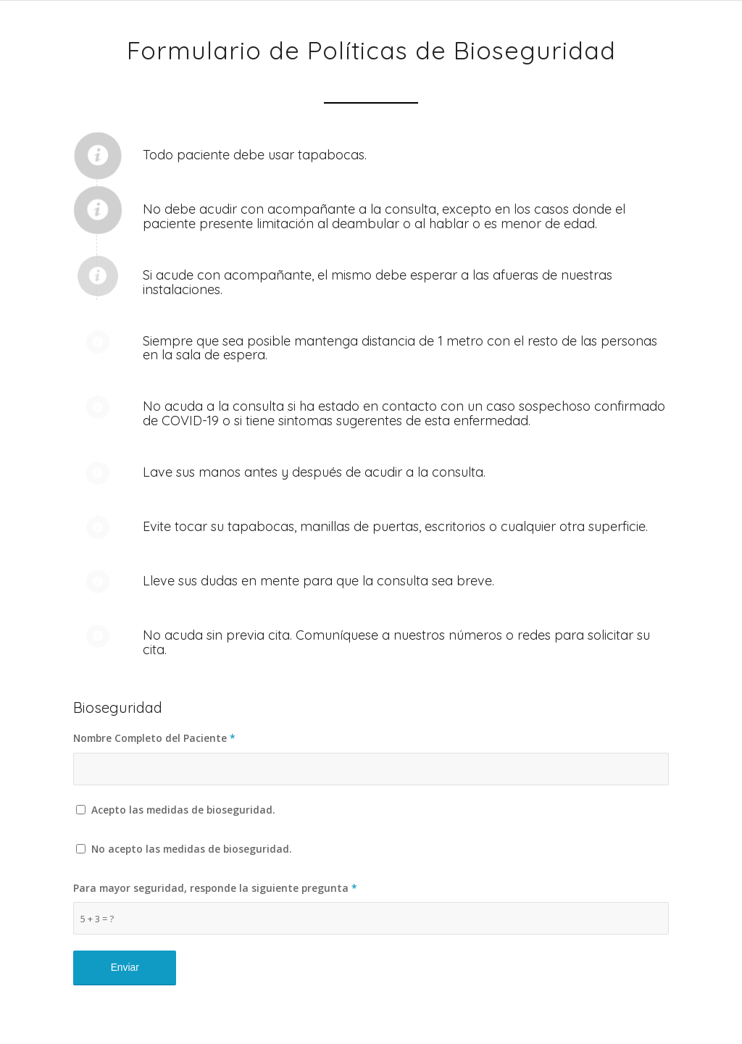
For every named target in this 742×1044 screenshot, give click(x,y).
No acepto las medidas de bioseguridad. (191, 849)
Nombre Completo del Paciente (154, 738)
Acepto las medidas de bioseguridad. (183, 810)
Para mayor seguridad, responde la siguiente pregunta (215, 888)
